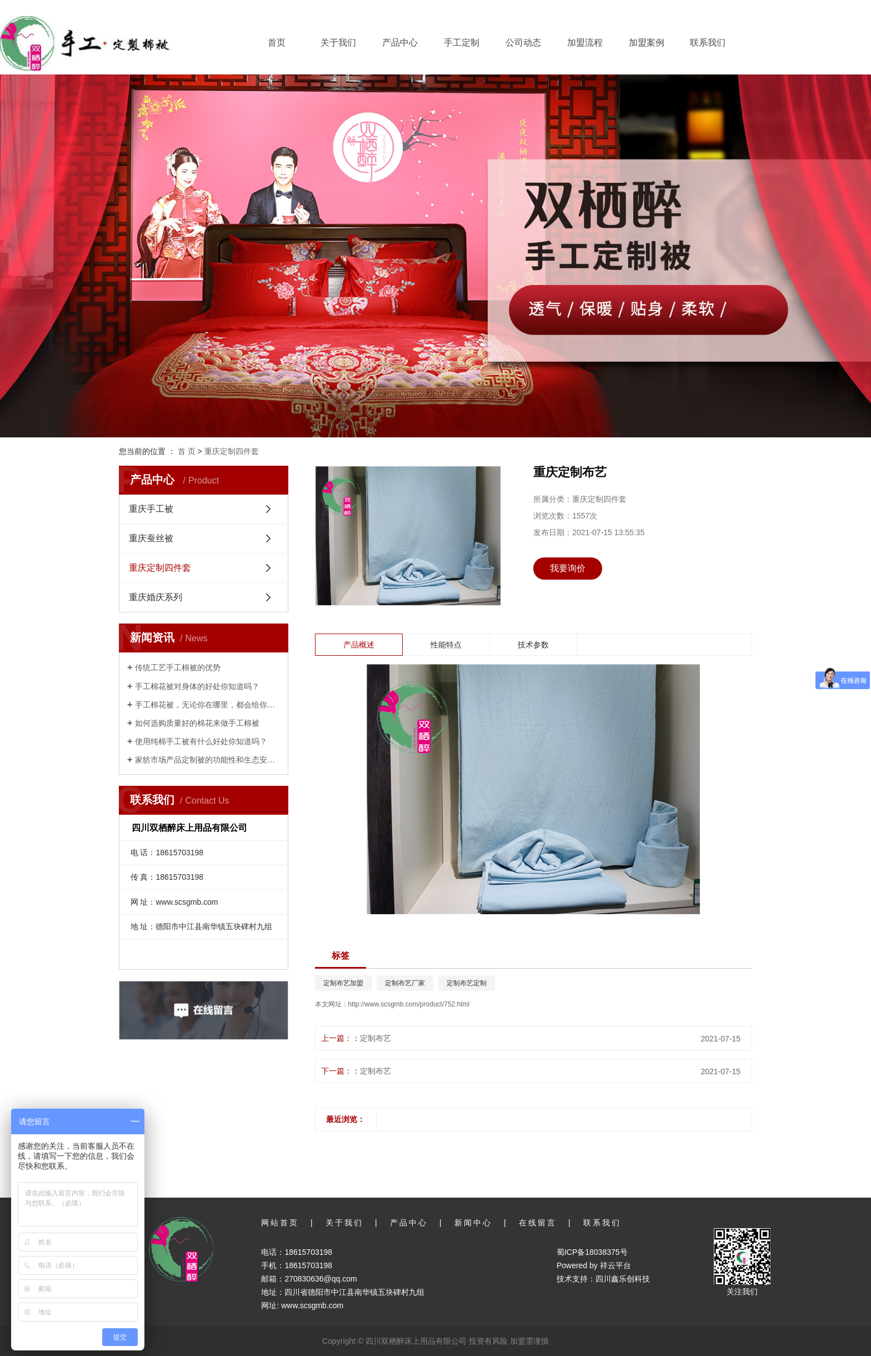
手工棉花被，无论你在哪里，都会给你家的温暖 (207, 704)
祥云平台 (615, 1265)
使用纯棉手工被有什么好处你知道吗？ (201, 741)
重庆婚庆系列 (155, 597)
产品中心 (400, 42)
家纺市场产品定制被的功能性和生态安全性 (207, 759)
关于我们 (338, 42)
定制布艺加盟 (343, 983)
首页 (277, 42)
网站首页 (280, 1222)
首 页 (187, 451)
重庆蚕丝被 (151, 538)
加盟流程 (585, 42)
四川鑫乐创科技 (622, 1278)
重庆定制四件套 (231, 451)
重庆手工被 (151, 509)
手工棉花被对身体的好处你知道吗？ (197, 686)
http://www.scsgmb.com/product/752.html (409, 1004)
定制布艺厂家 (405, 983)
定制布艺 (375, 1038)
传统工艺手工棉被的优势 (178, 667)
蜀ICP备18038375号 (592, 1252)
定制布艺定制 (467, 983)
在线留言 (538, 1222)
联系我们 (707, 42)
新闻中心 (473, 1222)
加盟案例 (646, 42)
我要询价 (567, 568)
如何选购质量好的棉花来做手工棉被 (197, 723)
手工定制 (461, 42)
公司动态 (523, 42)
